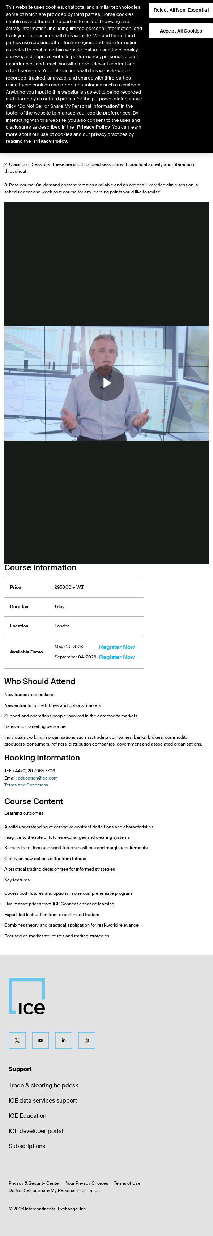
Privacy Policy (93, 116)
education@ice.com (38, 778)
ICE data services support (43, 1100)
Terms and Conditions (26, 785)
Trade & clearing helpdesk (43, 1085)
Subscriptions (27, 1146)
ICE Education (27, 1116)
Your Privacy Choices (87, 1183)
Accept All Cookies (181, 20)
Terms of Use (127, 1183)
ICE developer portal (36, 1131)
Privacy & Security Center (34, 1183)
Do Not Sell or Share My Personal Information (54, 1190)
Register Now (117, 647)
